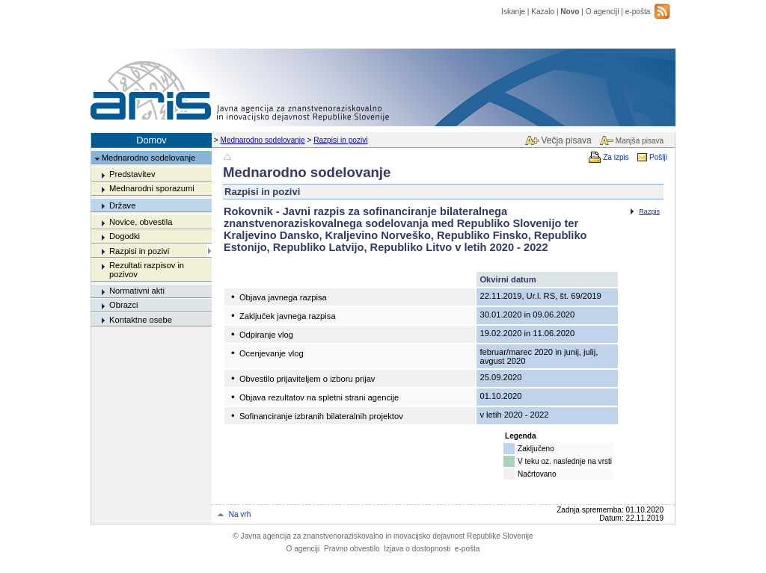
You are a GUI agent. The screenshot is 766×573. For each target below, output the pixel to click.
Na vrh (240, 514)
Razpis (649, 211)
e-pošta (638, 11)
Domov (151, 140)
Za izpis (616, 157)
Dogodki (124, 236)
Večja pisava (566, 140)
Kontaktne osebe (140, 319)
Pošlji (658, 157)
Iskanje (513, 11)
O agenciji (602, 11)
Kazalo (542, 11)
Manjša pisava (640, 141)
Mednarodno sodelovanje (263, 140)
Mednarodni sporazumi (151, 188)
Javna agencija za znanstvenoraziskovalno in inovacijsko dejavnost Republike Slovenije (383, 536)
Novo (569, 11)
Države (122, 205)
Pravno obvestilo (352, 549)
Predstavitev (132, 174)
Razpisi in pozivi (340, 140)
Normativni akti (137, 290)
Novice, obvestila (141, 221)
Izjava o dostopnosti (417, 549)
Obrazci (123, 304)
